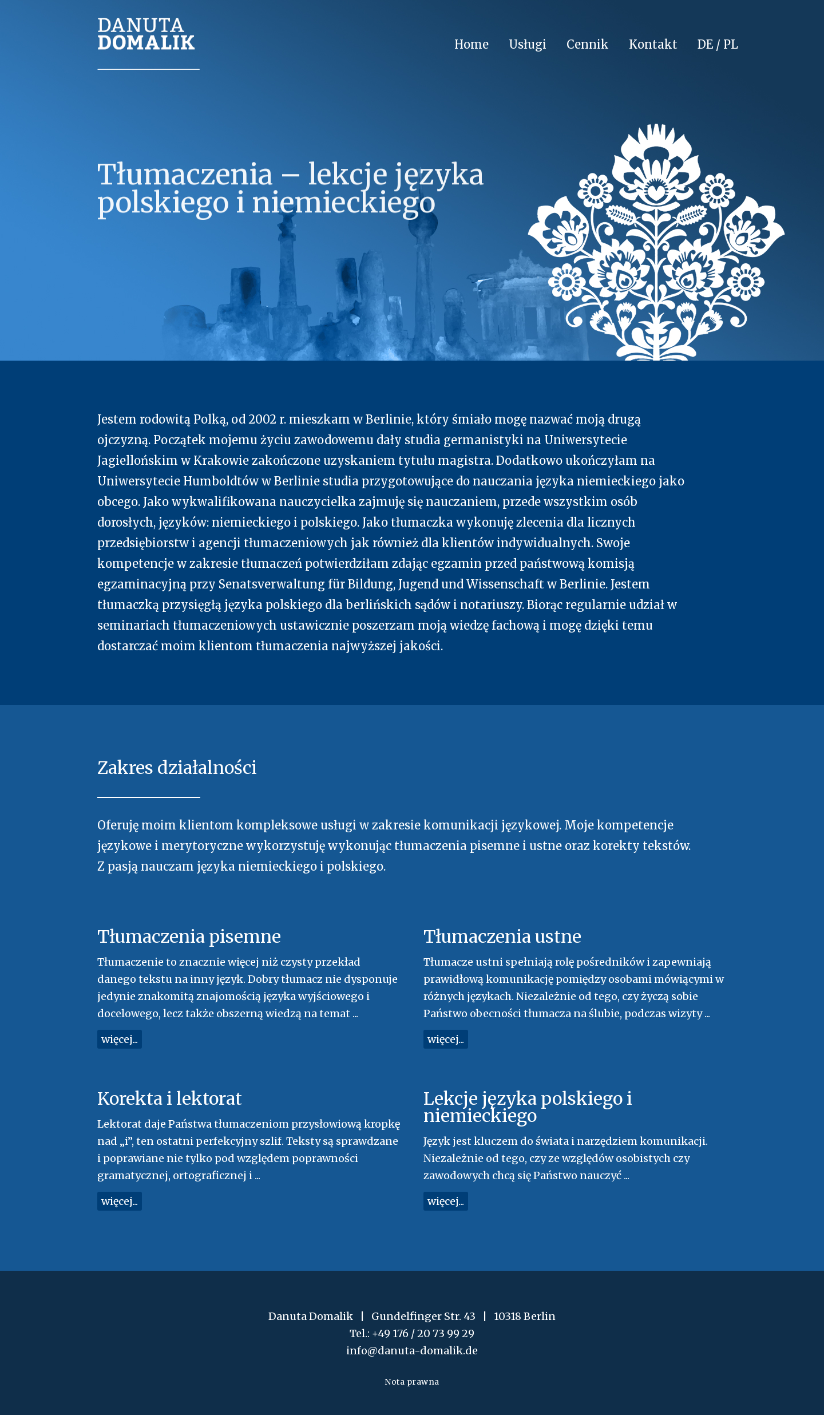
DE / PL (718, 44)
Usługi (527, 44)
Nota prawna (412, 1382)
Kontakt (653, 44)
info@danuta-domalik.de (412, 1350)
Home (471, 44)
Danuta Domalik (148, 43)
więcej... (119, 1039)
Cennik (587, 44)
